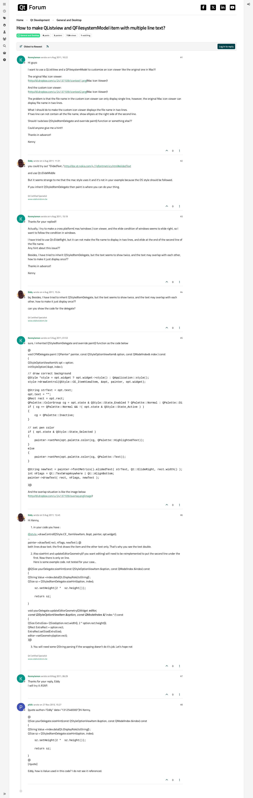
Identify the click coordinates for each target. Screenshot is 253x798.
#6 (181, 515)
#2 (181, 161)
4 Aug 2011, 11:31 (51, 161)
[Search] (4, 46)
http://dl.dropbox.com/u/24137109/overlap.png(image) (60, 496)
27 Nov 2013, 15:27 (52, 704)
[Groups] (4, 39)
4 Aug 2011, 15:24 (51, 292)
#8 (181, 704)
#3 (181, 216)
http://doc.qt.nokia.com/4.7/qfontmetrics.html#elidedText (97, 166)
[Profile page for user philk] (21, 707)
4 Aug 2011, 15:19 (59, 216)
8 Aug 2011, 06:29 (59, 676)
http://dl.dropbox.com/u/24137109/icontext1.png (57, 80)
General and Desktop (28, 35)
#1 (181, 57)
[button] (4, 794)
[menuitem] (248, 4)
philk (30, 704)
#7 (181, 676)
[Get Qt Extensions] (4, 53)
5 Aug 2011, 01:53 (59, 338)
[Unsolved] (4, 60)
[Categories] (4, 4)
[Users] (4, 32)
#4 (181, 292)
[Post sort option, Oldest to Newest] (31, 46)
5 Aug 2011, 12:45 (51, 515)
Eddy (30, 161)
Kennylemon (34, 57)
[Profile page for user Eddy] (21, 163)
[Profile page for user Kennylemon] (21, 60)
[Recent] (4, 11)
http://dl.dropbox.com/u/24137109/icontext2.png (57, 92)
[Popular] (4, 25)
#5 (181, 338)
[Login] (248, 4)
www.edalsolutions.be (37, 199)
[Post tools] (179, 150)
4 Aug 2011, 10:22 (59, 57)
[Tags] (4, 18)
